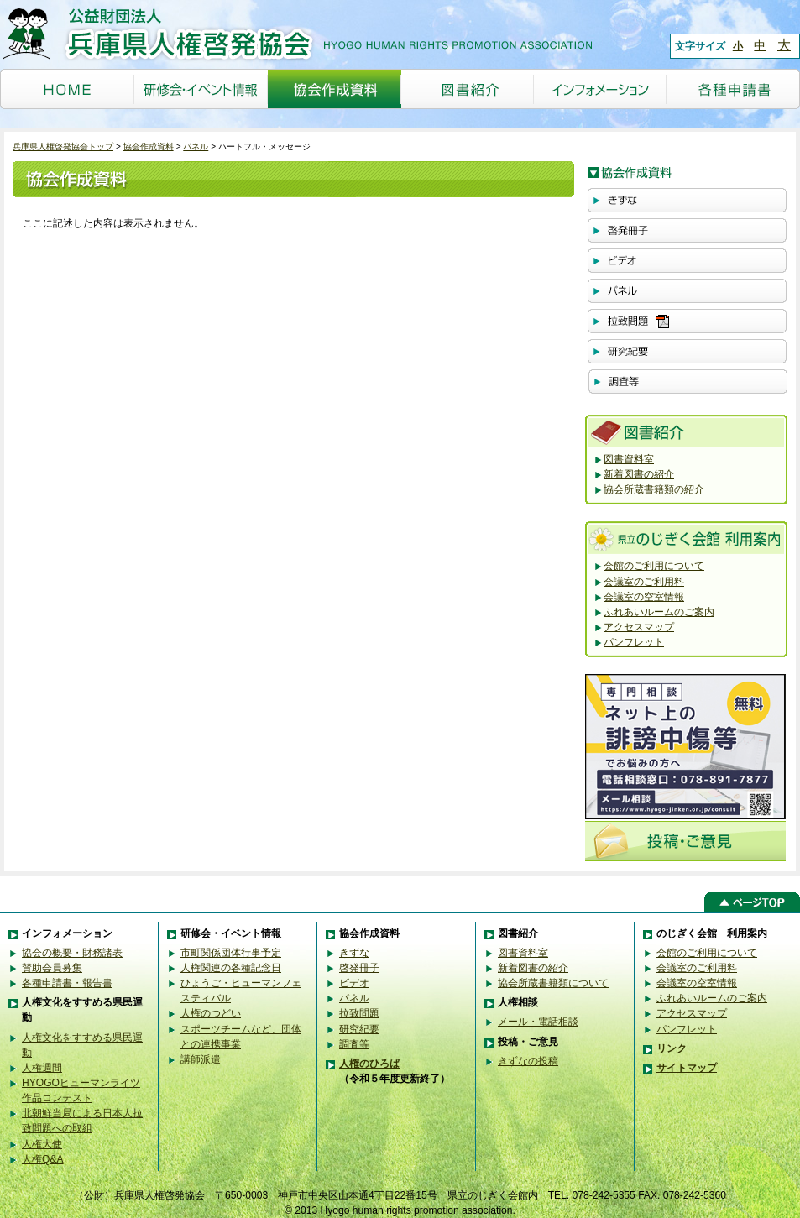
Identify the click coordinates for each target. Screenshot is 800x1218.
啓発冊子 (359, 968)
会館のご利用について (654, 566)
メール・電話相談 (538, 1021)
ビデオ (354, 983)
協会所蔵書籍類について (553, 983)
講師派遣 (200, 1059)
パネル (195, 146)
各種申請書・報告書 (67, 983)
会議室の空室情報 (644, 597)
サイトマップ (686, 1068)
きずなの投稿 (528, 1061)
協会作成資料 (148, 146)
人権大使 (42, 1144)
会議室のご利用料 (644, 582)
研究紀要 (359, 1029)
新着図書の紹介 (639, 474)
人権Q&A (43, 1159)
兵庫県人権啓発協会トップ (63, 146)
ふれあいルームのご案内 (659, 612)
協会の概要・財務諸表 (72, 953)
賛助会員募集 (52, 968)
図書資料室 (629, 459)
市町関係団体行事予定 (230, 953)
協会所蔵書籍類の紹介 (654, 489)
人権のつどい (210, 1013)
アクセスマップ (639, 627)
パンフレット (634, 642)
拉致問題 (359, 1013)
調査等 (354, 1044)
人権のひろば (369, 1063)
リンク (671, 1048)
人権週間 (42, 1068)
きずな (354, 953)
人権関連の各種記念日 (230, 968)
